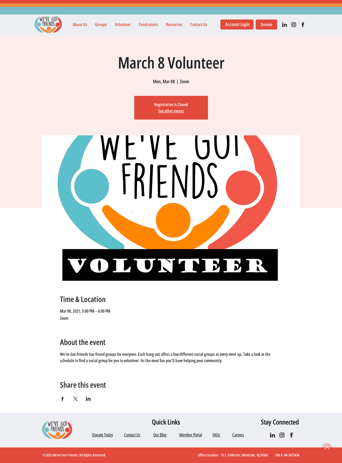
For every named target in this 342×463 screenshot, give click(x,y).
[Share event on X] (75, 399)
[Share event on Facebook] (62, 399)
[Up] (327, 448)
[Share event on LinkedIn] (88, 399)
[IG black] (293, 24)
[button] (80, 24)
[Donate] (266, 24)
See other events (171, 111)
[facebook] (302, 24)
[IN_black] (284, 24)
